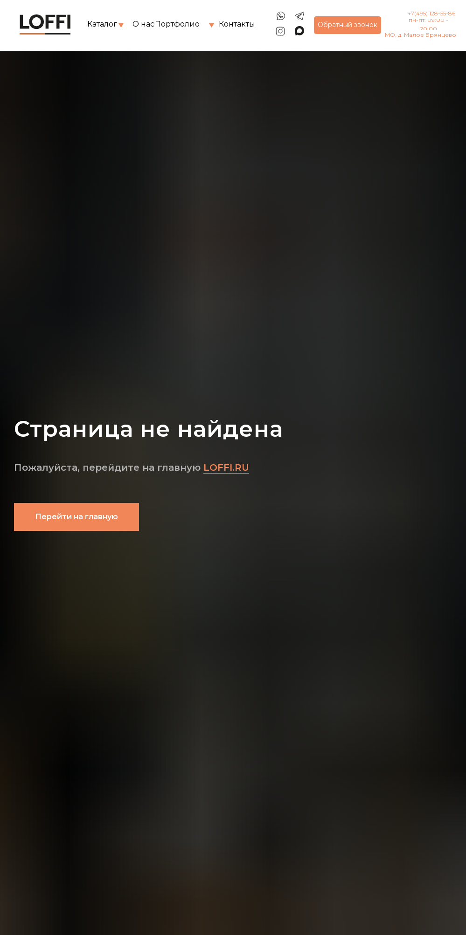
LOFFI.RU (226, 467)
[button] (347, 25)
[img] (121, 25)
